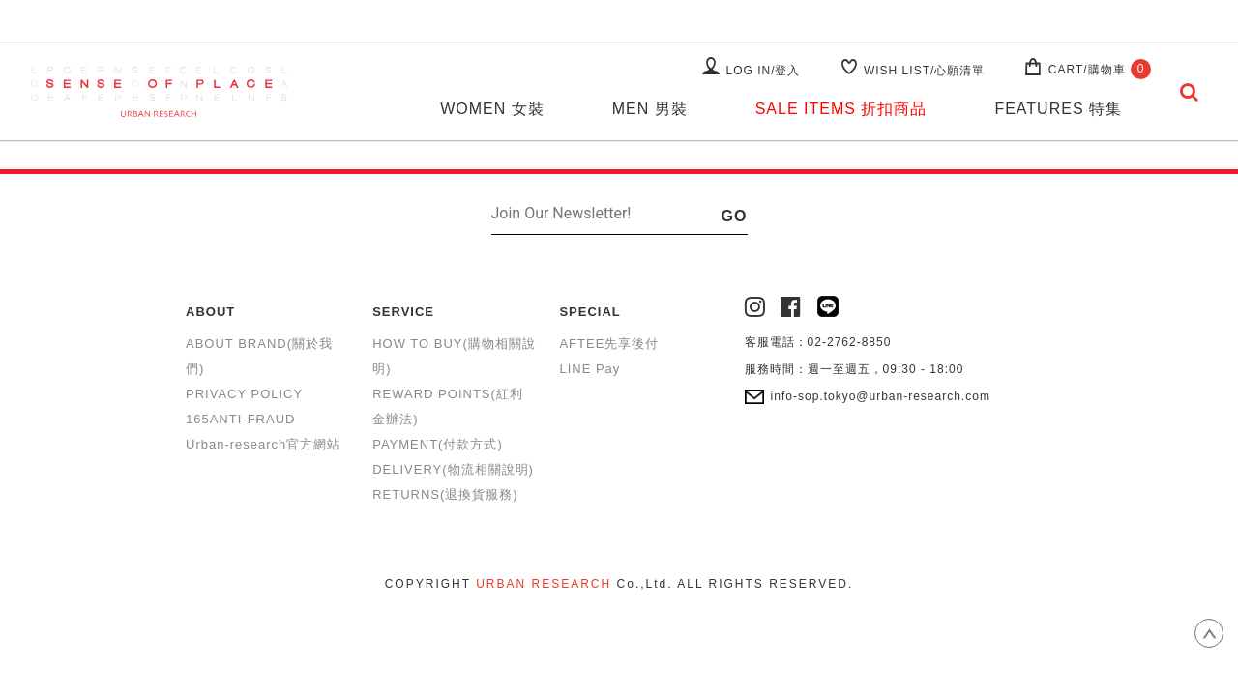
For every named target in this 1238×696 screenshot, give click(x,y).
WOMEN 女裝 (492, 109)
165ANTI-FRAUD (240, 419)
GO (735, 216)
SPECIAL (589, 311)
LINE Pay (589, 369)
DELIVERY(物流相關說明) (453, 469)
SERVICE (403, 311)
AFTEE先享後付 (609, 343)
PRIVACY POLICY (244, 394)
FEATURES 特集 (1058, 109)
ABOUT (210, 311)
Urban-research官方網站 (263, 444)
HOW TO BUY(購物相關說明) (454, 356)
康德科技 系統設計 (619, 607)
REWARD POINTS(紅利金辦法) (447, 406)
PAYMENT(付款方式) (437, 444)
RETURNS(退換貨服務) (445, 494)
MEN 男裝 (650, 109)
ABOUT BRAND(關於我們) (259, 356)
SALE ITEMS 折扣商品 (841, 109)
